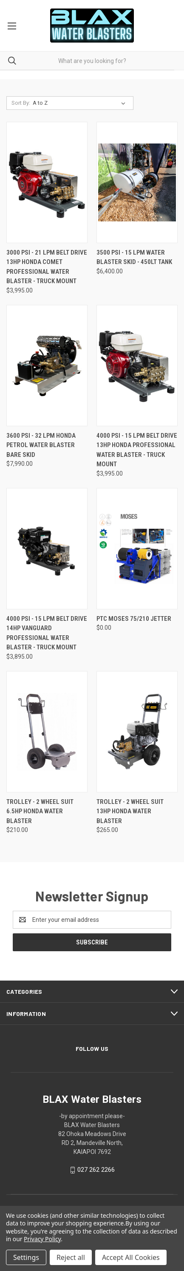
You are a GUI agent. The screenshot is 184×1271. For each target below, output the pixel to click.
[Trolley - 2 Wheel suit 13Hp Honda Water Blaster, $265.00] (137, 732)
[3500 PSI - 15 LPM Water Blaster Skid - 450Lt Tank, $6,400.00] (137, 182)
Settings (26, 1257)
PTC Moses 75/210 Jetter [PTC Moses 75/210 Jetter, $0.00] (133, 619)
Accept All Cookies (131, 1257)
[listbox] (80, 103)
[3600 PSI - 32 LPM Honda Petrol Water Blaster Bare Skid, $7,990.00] (47, 366)
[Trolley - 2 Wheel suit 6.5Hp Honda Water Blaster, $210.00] (47, 732)
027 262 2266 (96, 1169)
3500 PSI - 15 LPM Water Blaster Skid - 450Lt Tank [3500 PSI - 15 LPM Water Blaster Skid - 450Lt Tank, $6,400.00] (134, 257)
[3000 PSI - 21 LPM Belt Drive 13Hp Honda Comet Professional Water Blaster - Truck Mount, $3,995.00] (47, 182)
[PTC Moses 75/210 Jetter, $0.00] (137, 549)
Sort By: (20, 103)
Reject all (71, 1257)
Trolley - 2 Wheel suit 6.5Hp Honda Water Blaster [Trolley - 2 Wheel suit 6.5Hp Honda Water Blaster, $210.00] (40, 811)
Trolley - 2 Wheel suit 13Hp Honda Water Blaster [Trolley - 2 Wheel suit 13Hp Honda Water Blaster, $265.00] (130, 811)
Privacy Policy (42, 1239)
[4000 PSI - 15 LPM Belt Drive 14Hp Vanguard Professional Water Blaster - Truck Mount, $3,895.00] (47, 549)
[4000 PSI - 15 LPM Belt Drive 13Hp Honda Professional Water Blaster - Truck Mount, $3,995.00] (137, 366)
